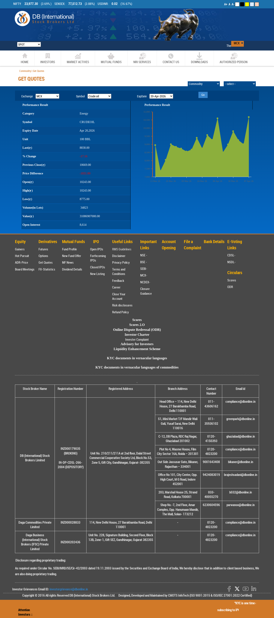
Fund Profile (69, 249)
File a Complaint (192, 245)
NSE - (143, 255)
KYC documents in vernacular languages (137, 358)
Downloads (199, 58)
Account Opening (169, 245)
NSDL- (231, 262)
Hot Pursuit (22, 256)
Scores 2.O (137, 325)
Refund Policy (120, 312)
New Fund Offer (71, 256)
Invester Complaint (137, 339)
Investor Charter (137, 334)
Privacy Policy (121, 262)
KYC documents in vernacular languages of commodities (137, 367)
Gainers (20, 249)
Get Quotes (46, 262)
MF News (68, 262)
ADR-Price (21, 262)
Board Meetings (24, 269)
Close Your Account (118, 296)
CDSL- (231, 255)
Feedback (118, 280)
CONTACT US (171, 58)
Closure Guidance (146, 291)
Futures (43, 249)
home (24, 58)
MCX (237, 43)
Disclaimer (118, 256)
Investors (47, 58)
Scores (231, 280)
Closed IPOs (97, 267)
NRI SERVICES (142, 58)
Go (203, 95)
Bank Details (214, 241)
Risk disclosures (122, 305)
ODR (230, 287)
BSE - (143, 262)
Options (43, 256)
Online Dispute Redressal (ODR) (137, 329)
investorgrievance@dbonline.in (68, 589)
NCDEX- (145, 282)
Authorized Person (233, 58)
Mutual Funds (111, 58)
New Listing (97, 274)
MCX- (143, 275)
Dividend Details (72, 269)
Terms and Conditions (118, 271)
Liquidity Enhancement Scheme (137, 349)
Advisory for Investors (137, 344)
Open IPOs (96, 249)
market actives (78, 58)
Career (116, 287)
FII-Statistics (47, 269)
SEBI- (143, 268)
